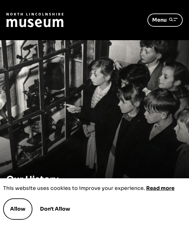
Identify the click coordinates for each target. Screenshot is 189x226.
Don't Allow (55, 209)
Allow (18, 209)
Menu (165, 20)
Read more (160, 188)
